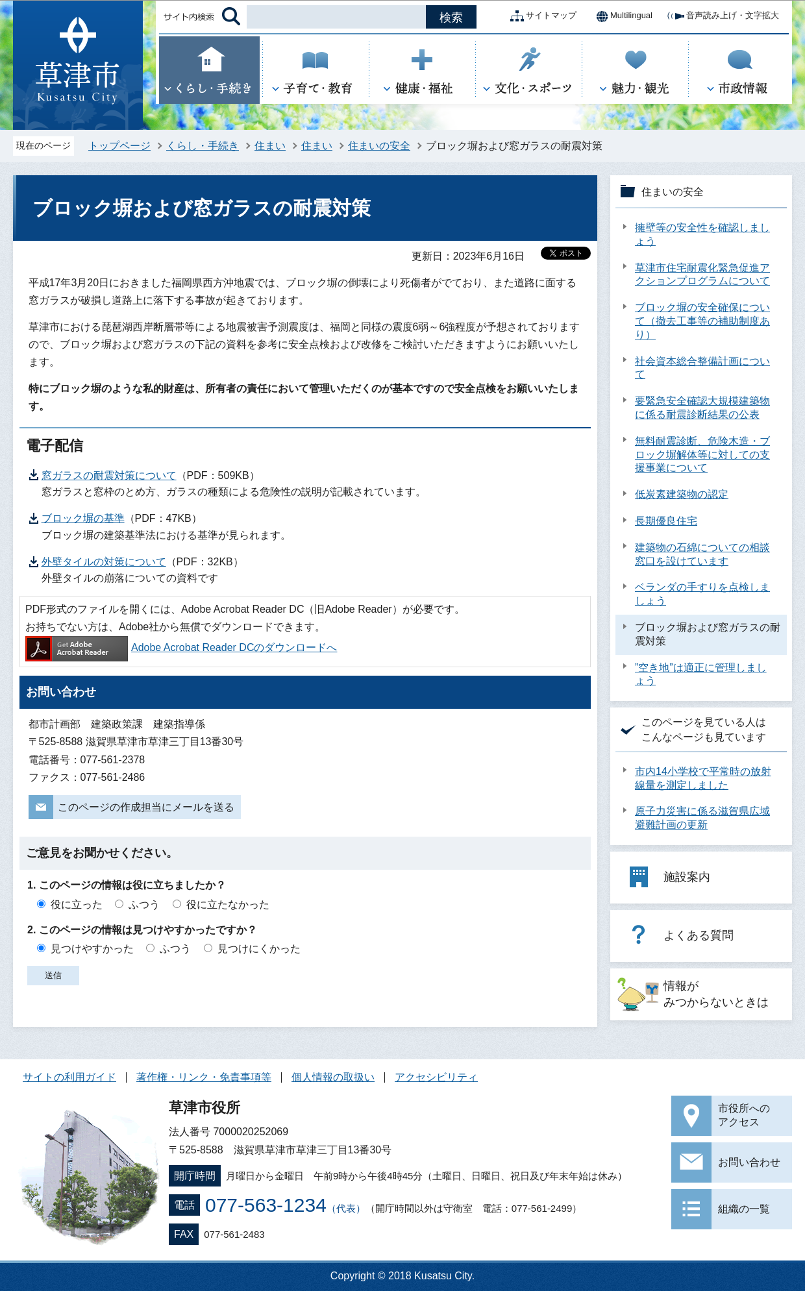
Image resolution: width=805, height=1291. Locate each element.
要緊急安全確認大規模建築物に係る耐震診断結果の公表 (702, 407)
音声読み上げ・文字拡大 (722, 16)
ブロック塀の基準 (83, 518)
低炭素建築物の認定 (681, 494)
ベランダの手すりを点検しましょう (702, 594)
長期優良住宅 (666, 520)
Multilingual (620, 16)
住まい (270, 145)
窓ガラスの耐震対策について (109, 475)
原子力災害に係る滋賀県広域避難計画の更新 (702, 817)
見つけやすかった (92, 948)
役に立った (77, 904)
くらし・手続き (202, 145)
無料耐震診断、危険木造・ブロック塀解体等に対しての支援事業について (702, 455)
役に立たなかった (227, 904)
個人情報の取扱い (333, 1077)
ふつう (144, 904)
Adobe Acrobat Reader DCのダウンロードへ (181, 647)
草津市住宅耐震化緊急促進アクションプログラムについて (702, 274)
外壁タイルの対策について (104, 561)
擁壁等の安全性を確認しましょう (702, 234)
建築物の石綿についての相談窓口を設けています (702, 554)
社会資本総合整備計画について (702, 368)
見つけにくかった (259, 948)
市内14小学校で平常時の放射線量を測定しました (703, 778)
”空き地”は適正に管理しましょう (701, 674)
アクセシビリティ (436, 1077)
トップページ (119, 145)
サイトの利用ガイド (69, 1077)
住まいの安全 (379, 145)
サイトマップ (540, 16)
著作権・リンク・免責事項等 (203, 1077)
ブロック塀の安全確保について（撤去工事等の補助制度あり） (702, 321)
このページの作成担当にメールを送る (146, 807)
